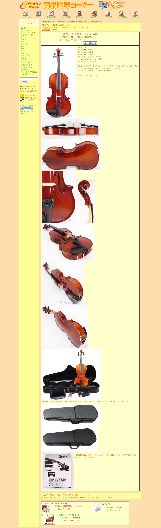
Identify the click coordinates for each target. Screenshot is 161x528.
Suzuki (72, 22)
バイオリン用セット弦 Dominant (55, 503)
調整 (55, 25)
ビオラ (25, 37)
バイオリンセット (29, 32)
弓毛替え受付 (25, 74)
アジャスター (25, 63)
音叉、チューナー (27, 53)
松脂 (22, 46)
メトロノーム (27, 56)
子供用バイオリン (29, 35)
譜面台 (25, 60)
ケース (25, 44)
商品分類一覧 (47, 22)
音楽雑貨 (24, 70)
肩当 (22, 49)
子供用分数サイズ (83, 75)
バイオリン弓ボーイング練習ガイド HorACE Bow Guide (63, 515)
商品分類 (23, 28)
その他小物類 (27, 67)
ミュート (26, 58)
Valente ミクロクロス (103, 504)
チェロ (25, 39)
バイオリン (27, 30)
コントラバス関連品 (30, 72)
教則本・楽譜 (27, 65)
